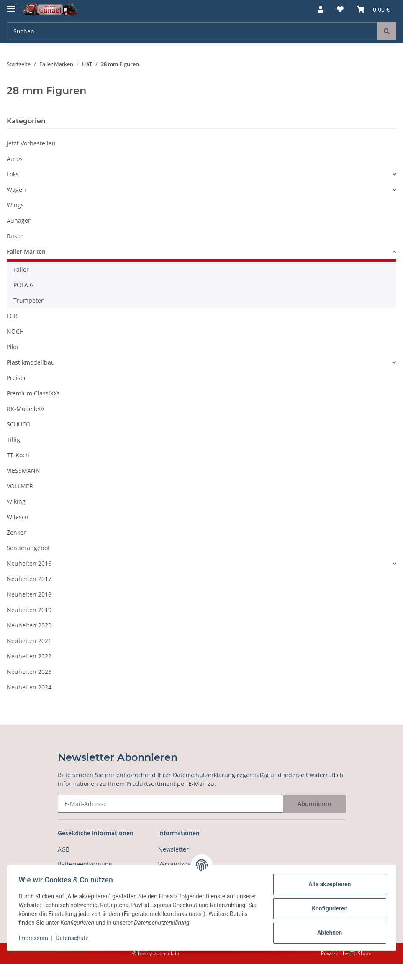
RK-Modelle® (25, 409)
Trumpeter (28, 300)
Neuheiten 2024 (29, 687)
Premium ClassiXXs (33, 393)
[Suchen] (192, 31)
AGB (63, 849)
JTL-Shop (359, 953)
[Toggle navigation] (11, 5)
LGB (12, 316)
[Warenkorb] (373, 9)
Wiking (16, 501)
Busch (15, 236)
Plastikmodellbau (31, 362)
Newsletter (173, 849)
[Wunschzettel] (340, 9)
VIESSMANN (23, 470)
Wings (15, 205)
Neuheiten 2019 (29, 610)
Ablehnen (327, 932)
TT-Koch (18, 455)
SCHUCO (19, 424)
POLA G (23, 285)
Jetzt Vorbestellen (31, 143)
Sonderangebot (28, 548)
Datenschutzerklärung (204, 775)
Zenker (16, 532)
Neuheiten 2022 (29, 656)
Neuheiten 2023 (29, 672)
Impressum (35, 938)
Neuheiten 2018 (29, 594)
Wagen (16, 190)
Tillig (13, 440)
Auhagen (19, 220)
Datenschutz (74, 938)
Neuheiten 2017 (29, 579)
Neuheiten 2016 (29, 563)
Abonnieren (314, 804)
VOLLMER (20, 486)
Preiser (16, 378)
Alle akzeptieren (327, 884)
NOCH (15, 331)
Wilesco (17, 517)
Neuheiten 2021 (29, 641)
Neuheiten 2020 (29, 625)
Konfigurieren (327, 908)
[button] (320, 9)
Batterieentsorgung (85, 864)
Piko (12, 347)
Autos (15, 159)
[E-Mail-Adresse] (170, 804)
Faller (21, 269)
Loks (13, 174)
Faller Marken (26, 251)
